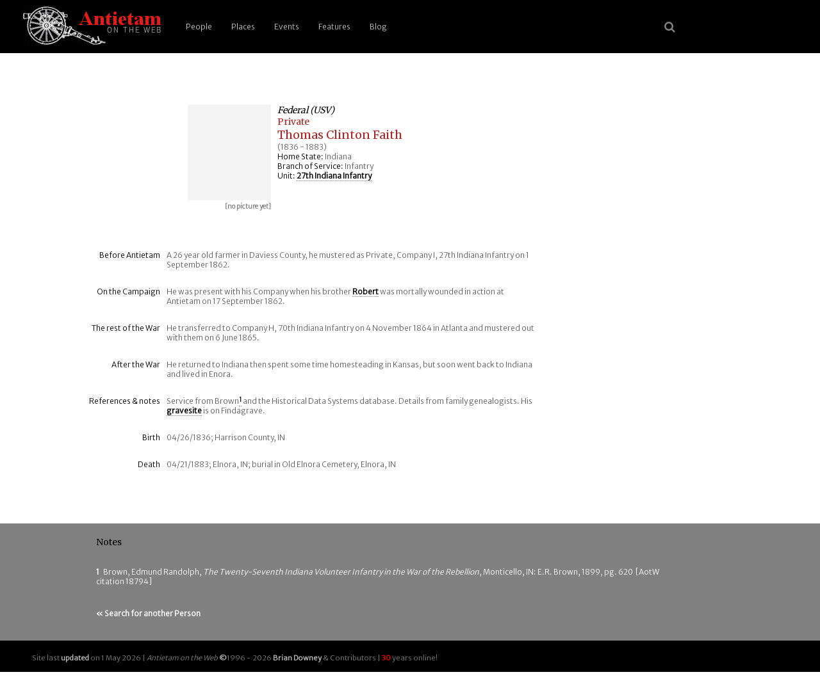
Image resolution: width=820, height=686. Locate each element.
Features (334, 26)
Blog (378, 26)
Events (286, 26)
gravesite (184, 410)
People (199, 26)
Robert (365, 291)
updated (75, 657)
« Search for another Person (148, 613)
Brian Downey (297, 657)
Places (243, 26)
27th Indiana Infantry (334, 175)
